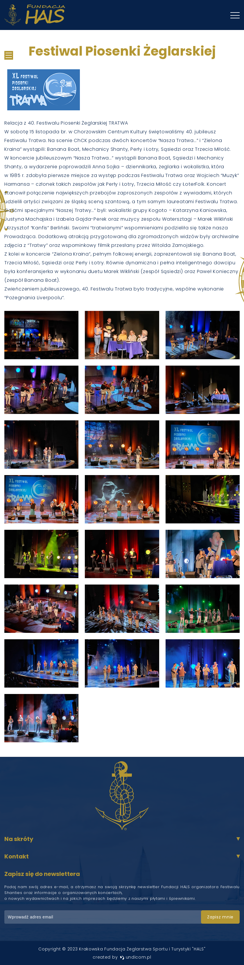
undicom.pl (135, 957)
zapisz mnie (220, 917)
